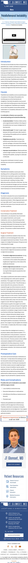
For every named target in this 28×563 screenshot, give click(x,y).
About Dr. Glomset (14, 464)
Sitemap (4, 552)
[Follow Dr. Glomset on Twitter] (12, 547)
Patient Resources (14, 476)
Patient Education (12, 491)
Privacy (21, 549)
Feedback (11, 552)
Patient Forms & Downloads (14, 481)
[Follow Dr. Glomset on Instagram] (16, 547)
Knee (22, 23)
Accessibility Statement (19, 554)
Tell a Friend (21, 552)
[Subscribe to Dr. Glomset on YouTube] (20, 547)
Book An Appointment (14, 535)
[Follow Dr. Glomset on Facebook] (8, 547)
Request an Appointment (10, 417)
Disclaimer (13, 549)
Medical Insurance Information (15, 496)
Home (5, 549)
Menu (13, 10)
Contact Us (5, 554)
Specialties (18, 23)
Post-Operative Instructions (14, 486)
